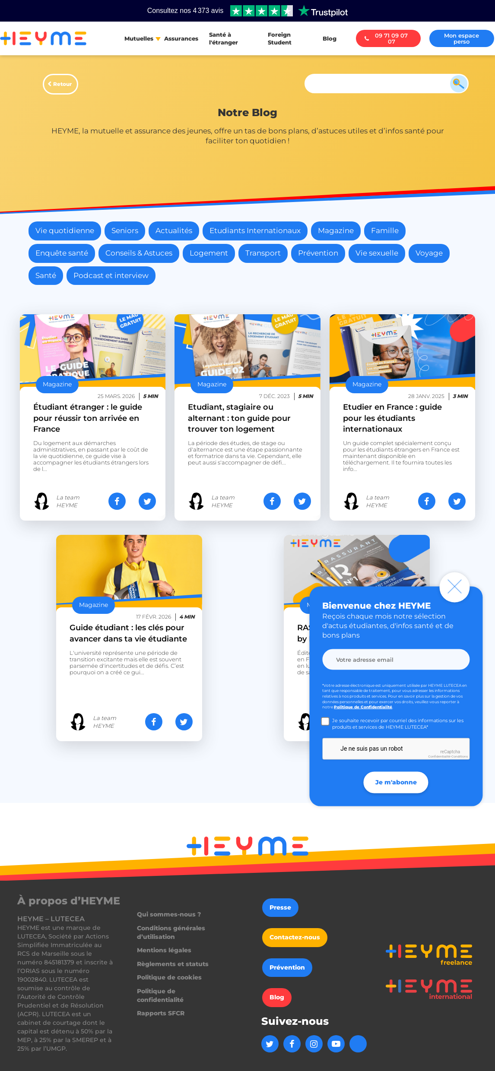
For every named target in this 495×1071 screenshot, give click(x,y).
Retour (62, 84)
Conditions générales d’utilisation (171, 932)
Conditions (459, 756)
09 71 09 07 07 (386, 38)
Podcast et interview (111, 275)
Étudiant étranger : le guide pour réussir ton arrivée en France (87, 417)
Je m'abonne (396, 782)
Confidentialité (439, 756)
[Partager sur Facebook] (117, 501)
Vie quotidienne (64, 230)
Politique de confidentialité (160, 995)
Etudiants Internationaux (255, 230)
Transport (263, 253)
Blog (329, 38)
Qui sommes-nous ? (169, 914)
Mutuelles (138, 38)
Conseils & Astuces (138, 253)
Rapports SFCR (160, 1013)
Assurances (181, 38)
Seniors (124, 230)
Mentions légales (164, 950)
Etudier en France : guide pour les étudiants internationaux (392, 417)
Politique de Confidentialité (363, 707)
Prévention (318, 253)
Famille (385, 230)
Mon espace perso (461, 38)
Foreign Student (280, 38)
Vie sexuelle (376, 253)
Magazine (336, 230)
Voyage (429, 253)
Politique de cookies (169, 977)
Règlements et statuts (173, 964)
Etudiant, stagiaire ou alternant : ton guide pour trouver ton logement (239, 417)
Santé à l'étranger (223, 38)
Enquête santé (61, 253)
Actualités (173, 230)
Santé (45, 275)
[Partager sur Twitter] (147, 501)
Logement (209, 253)
